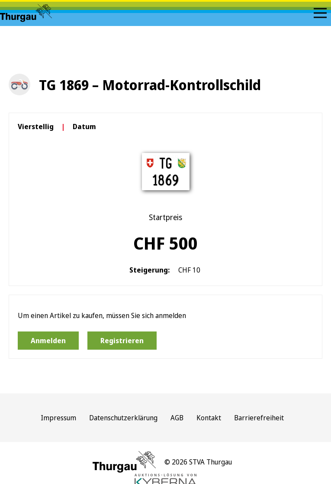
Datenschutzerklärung (123, 417)
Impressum (58, 417)
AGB (176, 417)
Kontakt (208, 417)
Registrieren (122, 340)
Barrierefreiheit (259, 417)
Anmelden (48, 340)
